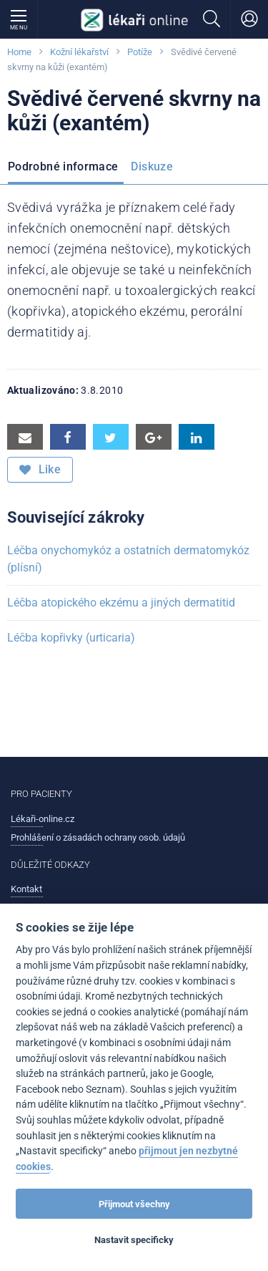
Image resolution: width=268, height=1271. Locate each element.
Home (19, 52)
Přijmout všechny (134, 1204)
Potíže (139, 52)
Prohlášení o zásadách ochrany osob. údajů (98, 837)
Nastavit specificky (134, 1239)
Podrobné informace (63, 166)
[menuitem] (65, 169)
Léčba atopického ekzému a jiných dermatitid (121, 602)
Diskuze (152, 166)
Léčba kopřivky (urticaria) (71, 637)
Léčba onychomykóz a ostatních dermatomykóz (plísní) (128, 558)
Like (40, 469)
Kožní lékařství (79, 52)
